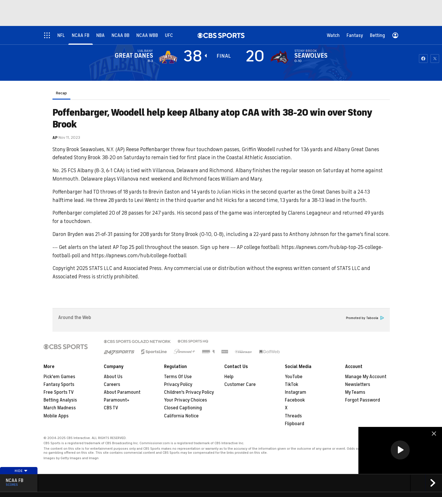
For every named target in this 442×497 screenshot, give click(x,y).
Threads (293, 416)
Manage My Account (365, 377)
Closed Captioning (183, 408)
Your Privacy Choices (185, 400)
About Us (113, 377)
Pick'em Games (59, 377)
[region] (400, 450)
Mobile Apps (56, 416)
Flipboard (294, 424)
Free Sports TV (59, 392)
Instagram (295, 392)
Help (229, 377)
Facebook (295, 400)
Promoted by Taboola (365, 318)
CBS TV (111, 408)
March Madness (60, 408)
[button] (400, 450)
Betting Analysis (60, 400)
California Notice (181, 416)
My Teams (355, 392)
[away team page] (168, 57)
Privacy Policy (178, 384)
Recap (61, 93)
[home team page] (279, 57)
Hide (21, 471)
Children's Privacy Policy (189, 392)
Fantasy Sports (59, 384)
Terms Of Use (178, 377)
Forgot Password (362, 400)
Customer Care (240, 384)
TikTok (291, 384)
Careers (112, 384)
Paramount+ (116, 400)
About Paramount (122, 392)
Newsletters (357, 384)
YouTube (293, 377)
